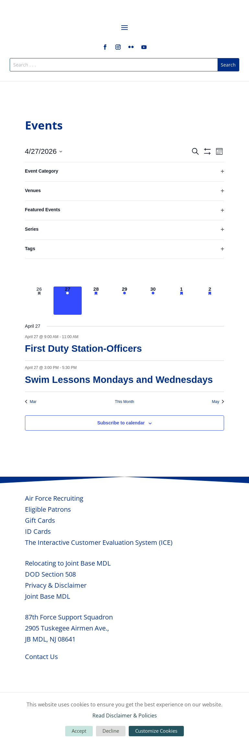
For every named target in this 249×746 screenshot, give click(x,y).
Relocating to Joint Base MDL (68, 563)
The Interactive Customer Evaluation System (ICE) (98, 542)
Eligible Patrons (48, 509)
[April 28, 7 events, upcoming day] (96, 301)
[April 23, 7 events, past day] (153, 272)
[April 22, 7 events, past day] (124, 272)
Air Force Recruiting (54, 498)
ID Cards (38, 531)
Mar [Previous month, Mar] (31, 401)
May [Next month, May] (218, 401)
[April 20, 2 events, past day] (67, 272)
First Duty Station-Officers (83, 348)
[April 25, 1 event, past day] (210, 272)
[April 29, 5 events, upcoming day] (124, 301)
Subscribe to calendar (121, 422)
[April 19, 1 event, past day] (39, 272)
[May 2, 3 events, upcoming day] (210, 301)
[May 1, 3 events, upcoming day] (181, 301)
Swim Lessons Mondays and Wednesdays (119, 379)
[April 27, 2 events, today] (67, 301)
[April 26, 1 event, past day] (39, 301)
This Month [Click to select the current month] (124, 401)
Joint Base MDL (47, 596)
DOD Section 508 (50, 574)
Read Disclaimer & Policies (124, 715)
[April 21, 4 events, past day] (96, 272)
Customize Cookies (156, 731)
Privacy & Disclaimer (56, 585)
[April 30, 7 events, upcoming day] (153, 301)
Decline (110, 731)
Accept (79, 731)
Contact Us (41, 656)
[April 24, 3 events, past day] (181, 272)
